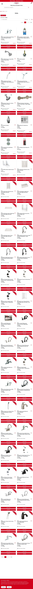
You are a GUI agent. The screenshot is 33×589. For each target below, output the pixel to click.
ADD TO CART (8, 45)
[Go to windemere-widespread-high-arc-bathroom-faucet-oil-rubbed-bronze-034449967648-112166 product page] (25, 346)
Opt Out (9, 587)
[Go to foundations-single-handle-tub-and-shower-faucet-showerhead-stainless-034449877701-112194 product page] (25, 456)
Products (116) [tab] (3, 15)
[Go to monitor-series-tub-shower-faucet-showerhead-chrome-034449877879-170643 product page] (8, 478)
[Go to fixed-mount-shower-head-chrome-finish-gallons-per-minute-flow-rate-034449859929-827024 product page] (8, 60)
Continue (3, 587)
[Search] (28, 7)
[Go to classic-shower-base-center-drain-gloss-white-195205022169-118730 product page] (8, 236)
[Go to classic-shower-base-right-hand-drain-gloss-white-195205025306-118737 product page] (8, 214)
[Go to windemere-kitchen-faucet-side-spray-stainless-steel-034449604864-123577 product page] (25, 544)
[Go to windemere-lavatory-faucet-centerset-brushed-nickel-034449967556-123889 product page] (8, 434)
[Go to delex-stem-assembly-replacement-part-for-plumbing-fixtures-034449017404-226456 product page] (8, 126)
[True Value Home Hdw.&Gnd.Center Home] (16, 3)
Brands (3, 11)
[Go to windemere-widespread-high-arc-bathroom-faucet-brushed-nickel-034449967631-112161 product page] (8, 346)
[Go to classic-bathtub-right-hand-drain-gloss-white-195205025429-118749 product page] (25, 192)
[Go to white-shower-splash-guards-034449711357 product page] (8, 170)
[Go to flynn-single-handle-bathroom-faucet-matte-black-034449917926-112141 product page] (25, 522)
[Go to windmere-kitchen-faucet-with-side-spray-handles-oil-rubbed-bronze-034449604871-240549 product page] (25, 390)
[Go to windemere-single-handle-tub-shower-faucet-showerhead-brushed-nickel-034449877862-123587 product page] (25, 368)
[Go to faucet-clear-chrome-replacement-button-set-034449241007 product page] (8, 148)
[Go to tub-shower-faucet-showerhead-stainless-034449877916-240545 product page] (25, 280)
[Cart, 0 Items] (31, 3)
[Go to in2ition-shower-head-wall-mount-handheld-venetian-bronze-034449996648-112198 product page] (8, 412)
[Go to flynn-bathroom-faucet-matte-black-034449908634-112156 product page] (25, 478)
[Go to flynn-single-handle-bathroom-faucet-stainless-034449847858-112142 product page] (25, 412)
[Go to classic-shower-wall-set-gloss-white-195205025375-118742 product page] (25, 170)
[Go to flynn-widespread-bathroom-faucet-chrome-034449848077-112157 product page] (8, 500)
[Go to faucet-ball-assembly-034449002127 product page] (25, 60)
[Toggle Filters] (31, 19)
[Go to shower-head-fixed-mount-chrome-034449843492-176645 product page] (8, 104)
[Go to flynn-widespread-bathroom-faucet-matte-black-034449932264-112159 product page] (25, 324)
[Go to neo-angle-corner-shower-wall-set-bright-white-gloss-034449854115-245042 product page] (25, 302)
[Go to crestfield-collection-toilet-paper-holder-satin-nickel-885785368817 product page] (25, 104)
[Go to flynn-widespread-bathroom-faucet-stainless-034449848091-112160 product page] (8, 324)
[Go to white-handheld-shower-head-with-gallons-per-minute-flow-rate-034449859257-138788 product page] (8, 82)
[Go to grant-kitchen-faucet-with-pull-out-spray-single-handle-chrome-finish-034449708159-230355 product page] (8, 544)
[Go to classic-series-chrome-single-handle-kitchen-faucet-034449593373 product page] (8, 38)
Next (31, 22)
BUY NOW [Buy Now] (8, 47)
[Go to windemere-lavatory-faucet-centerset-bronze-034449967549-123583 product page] (8, 456)
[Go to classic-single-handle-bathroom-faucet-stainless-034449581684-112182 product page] (8, 368)
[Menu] (2, 3)
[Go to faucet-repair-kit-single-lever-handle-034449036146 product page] (25, 126)
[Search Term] (16, 7)
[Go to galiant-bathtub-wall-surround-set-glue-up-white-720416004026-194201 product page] (25, 214)
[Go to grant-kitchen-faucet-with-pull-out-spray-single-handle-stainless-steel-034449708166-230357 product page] (25, 434)
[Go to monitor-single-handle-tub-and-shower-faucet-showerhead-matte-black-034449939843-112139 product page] (8, 280)
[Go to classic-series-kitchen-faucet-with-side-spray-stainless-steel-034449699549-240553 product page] (8, 390)
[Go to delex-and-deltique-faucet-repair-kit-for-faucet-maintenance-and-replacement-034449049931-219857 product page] (25, 148)
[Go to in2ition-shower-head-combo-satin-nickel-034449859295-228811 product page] (8, 522)
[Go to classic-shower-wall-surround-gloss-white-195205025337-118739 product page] (8, 192)
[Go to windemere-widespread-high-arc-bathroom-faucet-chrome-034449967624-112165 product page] (25, 500)
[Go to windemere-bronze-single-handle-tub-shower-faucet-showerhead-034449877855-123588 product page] (8, 302)
